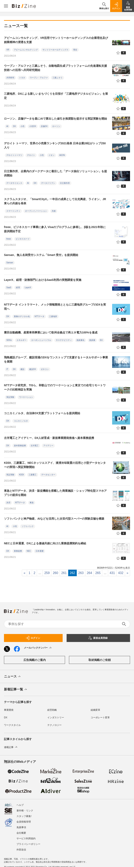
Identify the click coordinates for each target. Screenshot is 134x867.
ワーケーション (26, 397)
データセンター (48, 475)
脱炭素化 (80, 340)
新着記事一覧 (16, 690)
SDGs (9, 340)
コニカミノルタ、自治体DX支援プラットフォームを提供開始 (42, 413)
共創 (54, 211)
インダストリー (55, 717)
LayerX (28, 287)
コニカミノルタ (21, 421)
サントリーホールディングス (55, 50)
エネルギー (21, 340)
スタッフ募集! (24, 816)
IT (7, 369)
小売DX (32, 126)
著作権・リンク (25, 810)
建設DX (32, 369)
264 (89, 573)
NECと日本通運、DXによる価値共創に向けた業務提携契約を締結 (45, 543)
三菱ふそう (57, 78)
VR (7, 50)
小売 (22, 126)
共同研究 (10, 78)
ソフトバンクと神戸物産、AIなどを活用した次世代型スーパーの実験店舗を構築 (54, 518)
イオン (51, 155)
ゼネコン (45, 369)
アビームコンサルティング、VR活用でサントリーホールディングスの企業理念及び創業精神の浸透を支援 (56, 40)
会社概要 (21, 833)
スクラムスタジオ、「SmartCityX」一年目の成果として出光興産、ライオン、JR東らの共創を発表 (55, 201)
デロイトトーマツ (14, 155)
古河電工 (35, 445)
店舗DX (44, 126)
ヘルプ (20, 805)
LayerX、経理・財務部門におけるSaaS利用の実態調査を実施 (42, 279)
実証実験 (10, 397)
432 (120, 573)
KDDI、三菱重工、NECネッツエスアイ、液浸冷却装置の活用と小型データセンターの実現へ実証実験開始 (55, 465)
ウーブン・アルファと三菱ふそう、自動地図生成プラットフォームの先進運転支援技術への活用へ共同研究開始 (55, 68)
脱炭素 (92, 340)
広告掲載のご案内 (34, 660)
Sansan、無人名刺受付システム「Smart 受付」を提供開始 (41, 255)
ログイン (32, 638)
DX (14, 126)
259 (47, 573)
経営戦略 (52, 710)
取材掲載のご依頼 (99, 660)
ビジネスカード (23, 239)
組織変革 (95, 710)
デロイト (31, 155)
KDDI (21, 475)
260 (55, 573)
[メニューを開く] (6, 6)
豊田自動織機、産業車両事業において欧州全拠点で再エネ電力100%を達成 (50, 332)
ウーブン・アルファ (39, 78)
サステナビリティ (64, 340)
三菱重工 (33, 475)
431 (112, 573)
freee (8, 239)
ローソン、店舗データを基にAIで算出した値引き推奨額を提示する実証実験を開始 (55, 118)
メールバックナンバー (38, 648)
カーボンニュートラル (41, 340)
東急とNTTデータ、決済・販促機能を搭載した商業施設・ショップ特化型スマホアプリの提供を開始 (55, 492)
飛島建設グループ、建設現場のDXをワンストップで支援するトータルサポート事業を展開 (56, 359)
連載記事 (11, 747)
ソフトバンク (28, 526)
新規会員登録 (98, 638)
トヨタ (22, 78)
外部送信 (21, 849)
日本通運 (40, 551)
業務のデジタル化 (22, 316)
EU (101, 340)
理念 (75, 50)
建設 (22, 369)
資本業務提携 (20, 445)
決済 (8, 502)
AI (7, 126)
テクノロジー (54, 725)
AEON (62, 155)
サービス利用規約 (26, 838)
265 (98, 573)
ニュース (12, 677)
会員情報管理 (24, 821)
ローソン (56, 126)
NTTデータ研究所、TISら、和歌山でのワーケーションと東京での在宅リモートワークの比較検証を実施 (55, 387)
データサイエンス (14, 183)
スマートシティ (13, 211)
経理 (18, 287)
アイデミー (48, 445)
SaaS (8, 287)
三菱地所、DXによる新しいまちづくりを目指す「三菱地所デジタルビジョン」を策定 (56, 95)
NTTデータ (39, 316)
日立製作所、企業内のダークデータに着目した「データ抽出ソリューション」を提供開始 (55, 173)
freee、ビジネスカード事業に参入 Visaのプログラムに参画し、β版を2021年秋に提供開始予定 (55, 229)
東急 (32, 502)
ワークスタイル (12, 725)
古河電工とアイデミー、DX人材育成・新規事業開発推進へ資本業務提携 (49, 437)
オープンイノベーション (36, 211)
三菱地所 (53, 316)
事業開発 (9, 710)
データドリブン (48, 183)
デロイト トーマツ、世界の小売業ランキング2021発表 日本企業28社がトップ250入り (55, 145)
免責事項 (21, 827)
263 (81, 573)
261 (64, 573)
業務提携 (18, 551)
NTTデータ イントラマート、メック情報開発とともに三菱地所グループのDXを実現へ (55, 306)
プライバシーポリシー (28, 844)
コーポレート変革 (100, 717)
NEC (29, 551)
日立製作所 (65, 183)
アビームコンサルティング (26, 50)
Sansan (9, 262)
